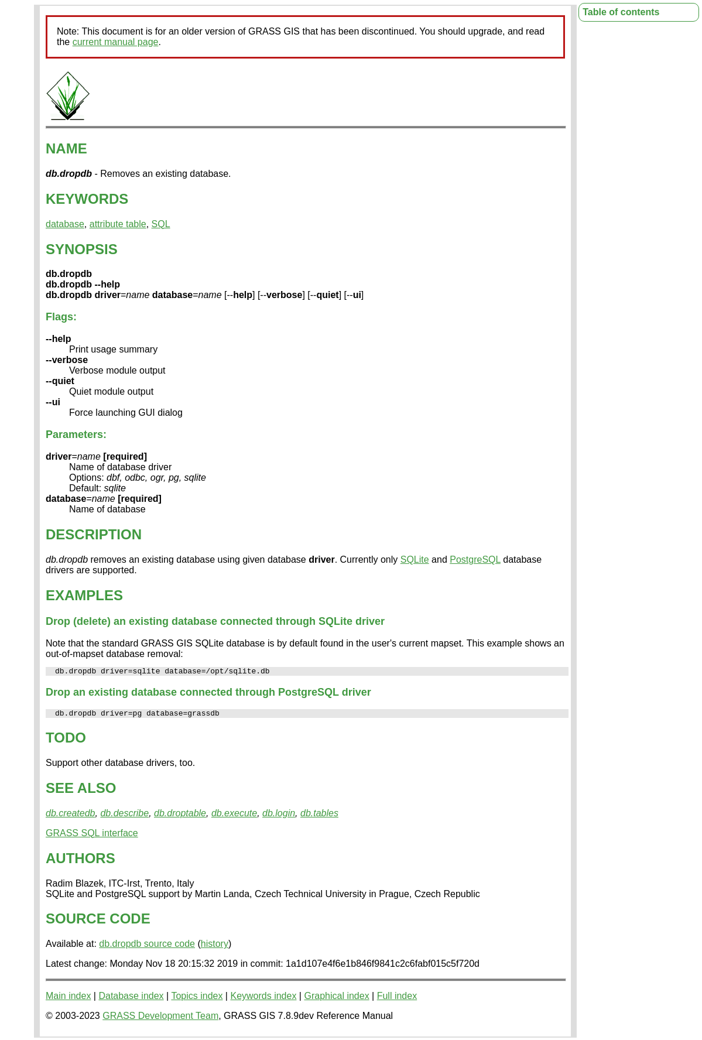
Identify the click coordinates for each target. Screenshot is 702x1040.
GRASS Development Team (160, 1019)
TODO (66, 741)
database (65, 224)
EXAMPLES (84, 595)
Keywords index (263, 999)
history (214, 947)
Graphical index (336, 999)
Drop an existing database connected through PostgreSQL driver (208, 694)
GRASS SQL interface (92, 836)
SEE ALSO (81, 791)
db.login (278, 817)
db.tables (319, 817)
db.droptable (180, 817)
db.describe (124, 817)
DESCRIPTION (94, 534)
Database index (130, 999)
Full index (397, 999)
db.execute (234, 817)
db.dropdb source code (147, 947)
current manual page (116, 42)
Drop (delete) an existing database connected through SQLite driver (215, 621)
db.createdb (70, 817)
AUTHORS (80, 862)
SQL (161, 224)
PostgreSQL (475, 560)
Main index (68, 999)
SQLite (414, 560)
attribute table (118, 224)
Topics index (196, 999)
